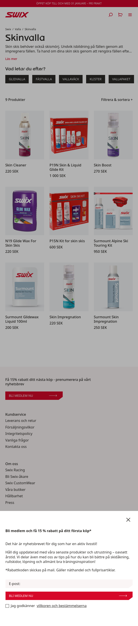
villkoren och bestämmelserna (62, 606)
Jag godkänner (46, 606)
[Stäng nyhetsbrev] (128, 519)
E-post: (14, 583)
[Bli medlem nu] (7, 606)
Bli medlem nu (68, 596)
